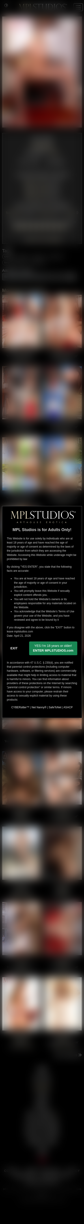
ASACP (68, 707)
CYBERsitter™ (20, 707)
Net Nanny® (39, 707)
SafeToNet (55, 707)
